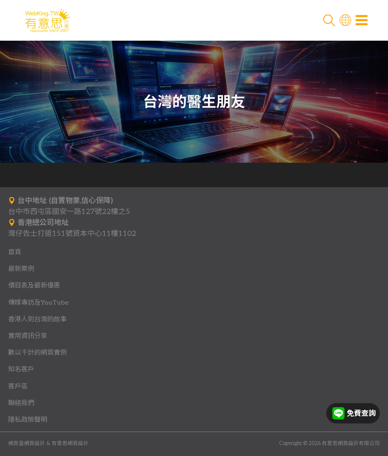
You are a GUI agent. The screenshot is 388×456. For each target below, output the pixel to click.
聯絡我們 (21, 403)
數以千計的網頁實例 (37, 353)
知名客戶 (21, 369)
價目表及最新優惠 (34, 285)
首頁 (14, 252)
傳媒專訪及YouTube (38, 303)
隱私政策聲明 (27, 420)
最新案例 (21, 269)
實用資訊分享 (27, 336)
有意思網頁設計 (70, 444)
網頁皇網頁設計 (26, 444)
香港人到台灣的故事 (37, 319)
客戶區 (18, 386)
